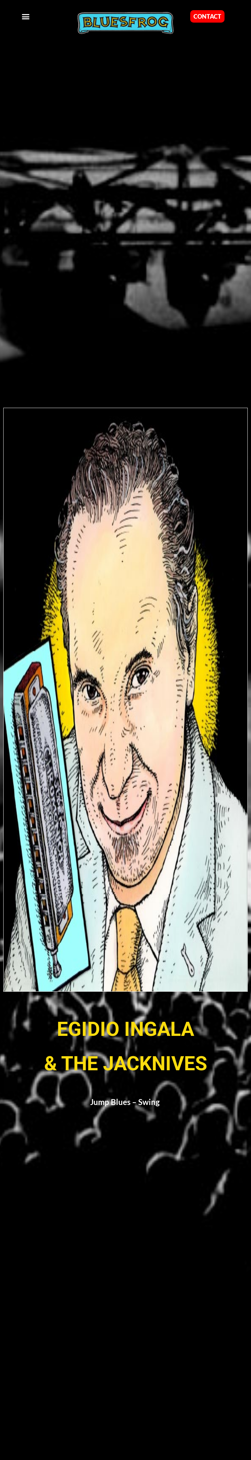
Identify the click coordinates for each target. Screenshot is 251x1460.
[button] (26, 16)
